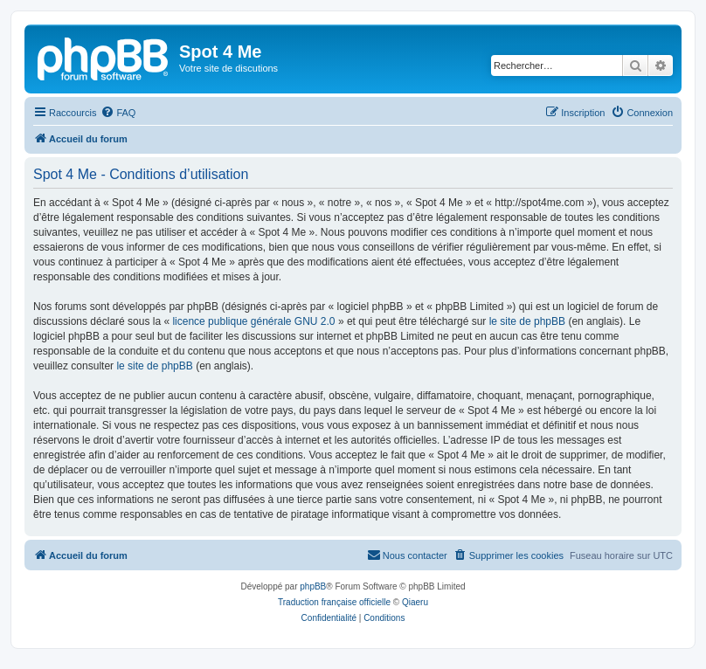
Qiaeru (415, 602)
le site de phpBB (527, 321)
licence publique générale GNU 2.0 (253, 321)
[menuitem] (117, 112)
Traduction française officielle (334, 602)
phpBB (313, 586)
